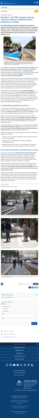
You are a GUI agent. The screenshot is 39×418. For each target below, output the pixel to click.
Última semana (6, 306)
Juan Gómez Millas (21, 401)
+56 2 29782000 (14, 406)
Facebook (32, 287)
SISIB (12, 411)
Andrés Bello (18, 400)
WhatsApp (37, 287)
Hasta (3, 318)
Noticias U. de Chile (8, 331)
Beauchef (23, 400)
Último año (5, 311)
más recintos (19, 403)
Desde (3, 313)
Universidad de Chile (18, 411)
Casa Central (23, 397)
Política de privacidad (19, 413)
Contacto (23, 407)
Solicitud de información (19, 375)
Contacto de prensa (9, 334)
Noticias (4, 7)
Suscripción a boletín (9, 337)
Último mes (5, 308)
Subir (2, 284)
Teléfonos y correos (23, 406)
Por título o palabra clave (7, 297)
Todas (4, 304)
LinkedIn (34, 287)
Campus (12, 400)
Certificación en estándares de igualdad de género (25, 390)
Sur (27, 401)
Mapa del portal (17, 407)
